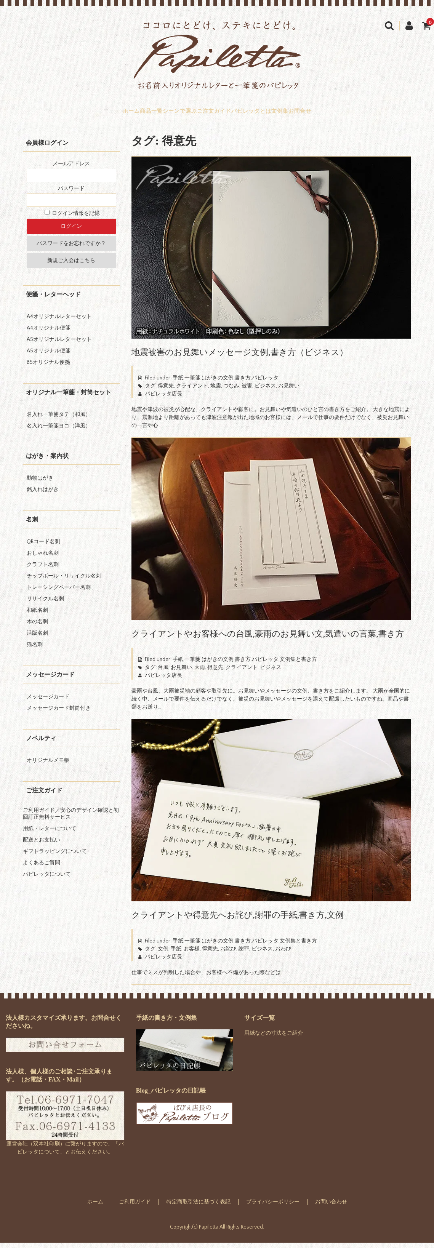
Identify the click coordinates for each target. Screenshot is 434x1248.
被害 (247, 391)
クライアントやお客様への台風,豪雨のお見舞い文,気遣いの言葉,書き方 (267, 639)
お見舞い (288, 391)
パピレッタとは (267, 114)
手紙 (176, 954)
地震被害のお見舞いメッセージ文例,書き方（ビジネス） (239, 357)
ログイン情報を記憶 (72, 219)
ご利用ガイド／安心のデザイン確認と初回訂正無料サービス (71, 819)
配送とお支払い (41, 845)
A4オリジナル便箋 (48, 333)
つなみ (231, 391)
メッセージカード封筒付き (59, 713)
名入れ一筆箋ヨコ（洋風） (59, 431)
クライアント (192, 391)
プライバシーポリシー (272, 1207)
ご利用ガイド (135, 1207)
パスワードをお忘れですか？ (71, 249)
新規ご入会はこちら (71, 266)
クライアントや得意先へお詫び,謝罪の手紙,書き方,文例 (237, 920)
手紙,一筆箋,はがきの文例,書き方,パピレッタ (226, 383)
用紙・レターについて (49, 834)
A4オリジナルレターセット (59, 322)
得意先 (166, 391)
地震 (215, 391)
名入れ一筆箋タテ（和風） (59, 420)
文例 (163, 954)
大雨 (199, 673)
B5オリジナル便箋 (48, 368)
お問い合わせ (331, 1207)
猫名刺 (35, 650)
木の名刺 (37, 627)
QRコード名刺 (43, 547)
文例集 (311, 114)
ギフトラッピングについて (55, 857)
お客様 (192, 954)
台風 (163, 673)
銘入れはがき (43, 495)
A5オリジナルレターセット (59, 345)
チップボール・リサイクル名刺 (64, 581)
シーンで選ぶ (164, 114)
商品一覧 (119, 114)
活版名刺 (37, 638)
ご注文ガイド (214, 114)
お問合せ (347, 114)
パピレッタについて (47, 880)
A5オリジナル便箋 (48, 356)
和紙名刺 (37, 616)
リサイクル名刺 (45, 604)
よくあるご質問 (41, 868)
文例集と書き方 (298, 665)
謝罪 (244, 954)
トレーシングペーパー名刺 (59, 593)
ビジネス (265, 391)
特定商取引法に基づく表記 (199, 1207)
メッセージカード (48, 702)
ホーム (83, 114)
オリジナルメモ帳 (48, 766)
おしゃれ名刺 (43, 558)
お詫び (228, 954)
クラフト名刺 (43, 570)
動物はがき (40, 483)
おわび (283, 954)
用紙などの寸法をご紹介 (273, 1038)
